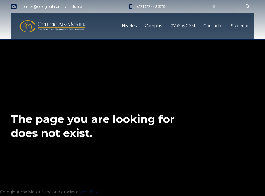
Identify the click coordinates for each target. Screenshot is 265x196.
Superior (240, 25)
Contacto (213, 25)
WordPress (90, 192)
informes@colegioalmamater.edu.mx (50, 6)
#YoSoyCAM (182, 25)
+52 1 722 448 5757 (151, 6)
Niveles (129, 25)
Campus (153, 25)
